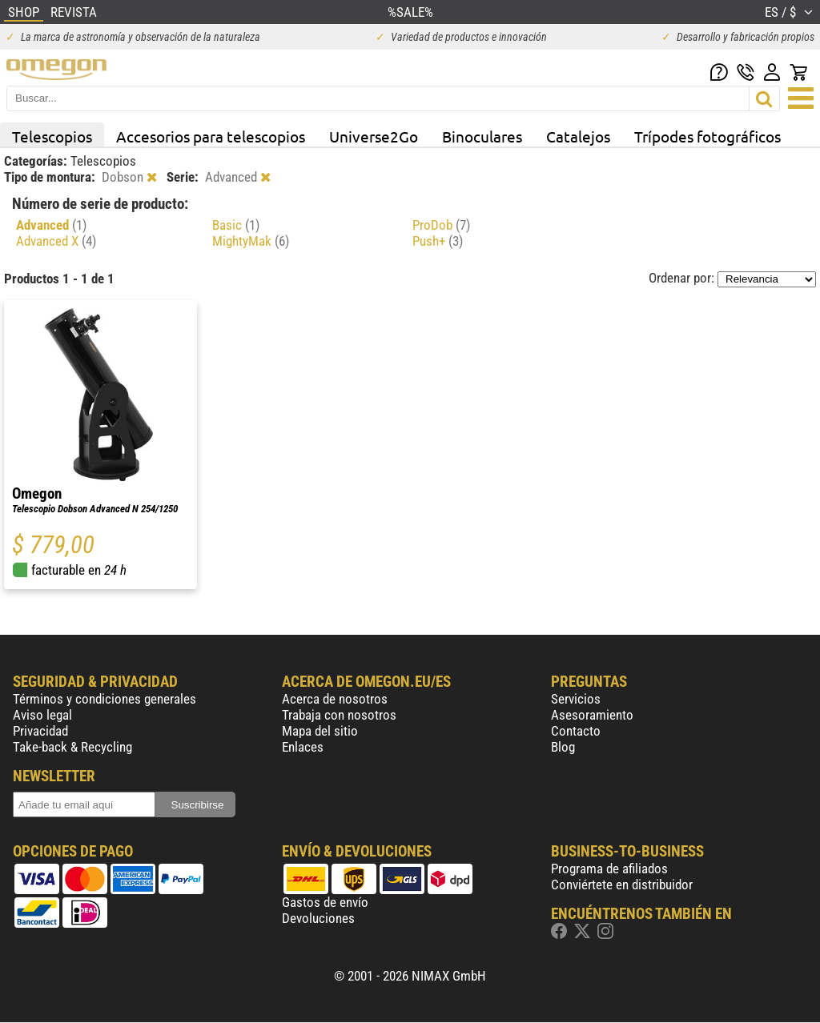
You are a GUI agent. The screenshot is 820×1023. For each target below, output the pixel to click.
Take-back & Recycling (72, 747)
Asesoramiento (592, 715)
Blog (563, 747)
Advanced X (56, 241)
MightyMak (250, 241)
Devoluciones (318, 918)
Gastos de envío (325, 902)
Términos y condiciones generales (104, 699)
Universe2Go (373, 136)
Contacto (576, 731)
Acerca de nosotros (335, 699)
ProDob (441, 225)
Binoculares (482, 136)
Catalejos (578, 136)
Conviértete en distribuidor (622, 885)
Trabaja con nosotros (339, 715)
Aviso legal (42, 715)
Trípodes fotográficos (707, 136)
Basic (235, 225)
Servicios (576, 699)
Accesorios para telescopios (210, 136)
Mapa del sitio (320, 731)
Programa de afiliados (609, 869)
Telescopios (52, 136)
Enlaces (303, 747)
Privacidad (40, 731)
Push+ (437, 241)
